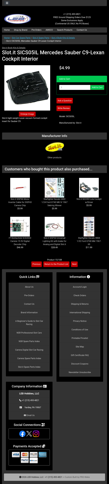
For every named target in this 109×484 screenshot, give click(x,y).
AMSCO (49, 30)
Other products (54, 157)
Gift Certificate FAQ (80, 355)
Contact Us (82, 30)
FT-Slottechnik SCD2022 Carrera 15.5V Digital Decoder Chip (20, 241)
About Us (29, 287)
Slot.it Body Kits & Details (63, 38)
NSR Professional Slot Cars (29, 333)
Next (74, 264)
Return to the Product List (56, 264)
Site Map (80, 346)
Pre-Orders (37, 30)
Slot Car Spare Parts (21, 38)
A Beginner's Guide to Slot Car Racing (29, 322)
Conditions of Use (80, 329)
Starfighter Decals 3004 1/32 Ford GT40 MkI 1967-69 (89, 241)
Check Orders (79, 295)
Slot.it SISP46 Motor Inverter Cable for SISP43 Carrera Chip (20, 202)
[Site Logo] (19, 17)
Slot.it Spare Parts (41, 38)
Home (7, 30)
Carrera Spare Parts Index (29, 358)
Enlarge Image (27, 114)
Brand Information (29, 312)
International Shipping (80, 312)
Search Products (64, 30)
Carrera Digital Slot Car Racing (29, 350)
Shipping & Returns (80, 304)
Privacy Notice (79, 321)
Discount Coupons (79, 364)
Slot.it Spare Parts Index (29, 367)
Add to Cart (97, 87)
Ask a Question (65, 100)
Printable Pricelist (80, 338)
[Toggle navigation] (7, 3)
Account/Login (80, 287)
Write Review (64, 108)
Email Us (29, 415)
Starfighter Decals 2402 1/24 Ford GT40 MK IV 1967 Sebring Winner (54, 202)
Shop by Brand (20, 30)
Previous (36, 264)
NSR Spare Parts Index (29, 341)
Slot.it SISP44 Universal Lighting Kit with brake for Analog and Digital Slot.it (54, 241)
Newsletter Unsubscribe (80, 372)
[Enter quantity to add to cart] (74, 87)
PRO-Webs (85, 477)
